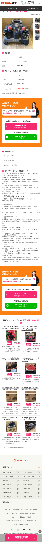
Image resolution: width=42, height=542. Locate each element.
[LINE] (30, 530)
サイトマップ (14, 517)
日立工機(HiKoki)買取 (8, 160)
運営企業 (22, 517)
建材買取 (31, 480)
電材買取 (10, 480)
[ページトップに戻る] (40, 531)
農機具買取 (31, 489)
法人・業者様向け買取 (22, 513)
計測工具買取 (10, 484)
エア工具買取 (31, 472)
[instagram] (18, 530)
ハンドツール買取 (31, 476)
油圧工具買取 (31, 484)
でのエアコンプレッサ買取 (9, 165)
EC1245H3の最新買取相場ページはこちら (13, 93)
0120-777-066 (27, 3)
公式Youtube (33, 509)
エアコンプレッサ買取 (8, 156)
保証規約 (29, 517)
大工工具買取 (10, 497)
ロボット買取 (31, 497)
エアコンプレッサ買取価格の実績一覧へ (13, 447)
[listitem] (37, 20)
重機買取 (31, 493)
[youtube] (24, 530)
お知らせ (32, 513)
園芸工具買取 (10, 489)
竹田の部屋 (16, 509)
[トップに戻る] (9, 3)
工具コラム (8, 509)
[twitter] (12, 530)
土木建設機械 (10, 493)
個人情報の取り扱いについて (13, 520)
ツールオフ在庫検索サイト (21, 524)
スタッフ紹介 (10, 513)
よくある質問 (24, 509)
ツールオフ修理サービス (29, 520)
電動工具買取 (10, 472)
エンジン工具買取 (10, 476)
